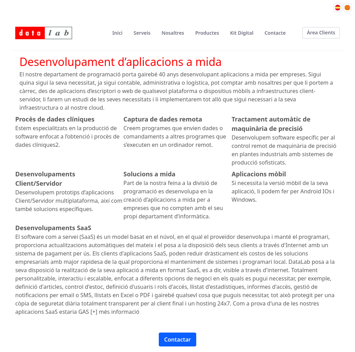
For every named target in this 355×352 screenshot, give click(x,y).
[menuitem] (117, 32)
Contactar (177, 339)
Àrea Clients (321, 32)
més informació (119, 312)
